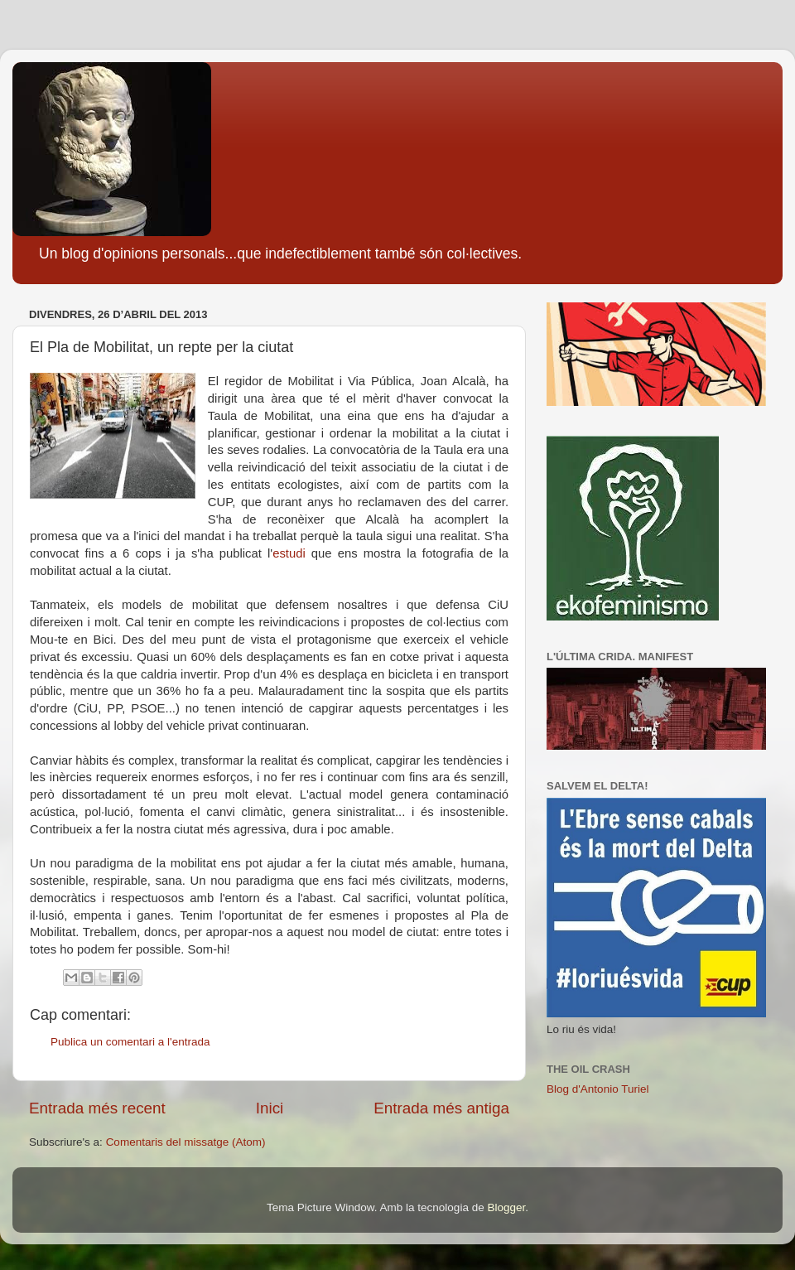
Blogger (506, 1207)
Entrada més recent (97, 1108)
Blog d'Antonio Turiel (597, 1089)
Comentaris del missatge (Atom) (186, 1142)
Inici (270, 1108)
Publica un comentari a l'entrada (130, 1042)
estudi (289, 553)
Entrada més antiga (441, 1108)
